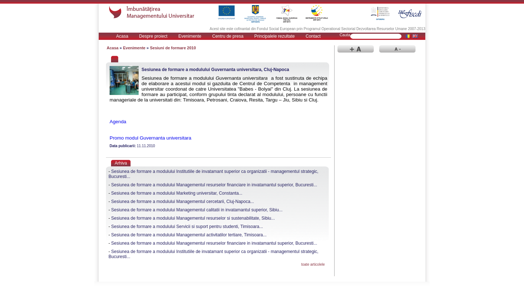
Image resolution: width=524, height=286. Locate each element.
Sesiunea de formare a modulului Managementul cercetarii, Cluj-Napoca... (182, 201)
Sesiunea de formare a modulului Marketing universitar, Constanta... (176, 193)
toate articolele (313, 264)
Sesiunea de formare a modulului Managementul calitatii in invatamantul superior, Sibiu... (196, 209)
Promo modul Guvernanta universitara (150, 138)
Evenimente (189, 36)
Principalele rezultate (274, 36)
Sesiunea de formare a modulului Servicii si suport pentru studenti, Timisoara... (187, 226)
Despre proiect (153, 36)
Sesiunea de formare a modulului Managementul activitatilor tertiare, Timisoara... (188, 234)
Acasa (122, 36)
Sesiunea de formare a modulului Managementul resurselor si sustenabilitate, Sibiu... (193, 218)
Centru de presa (227, 36)
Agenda (118, 121)
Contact (313, 36)
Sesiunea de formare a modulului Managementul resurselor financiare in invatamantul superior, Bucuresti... (214, 184)
